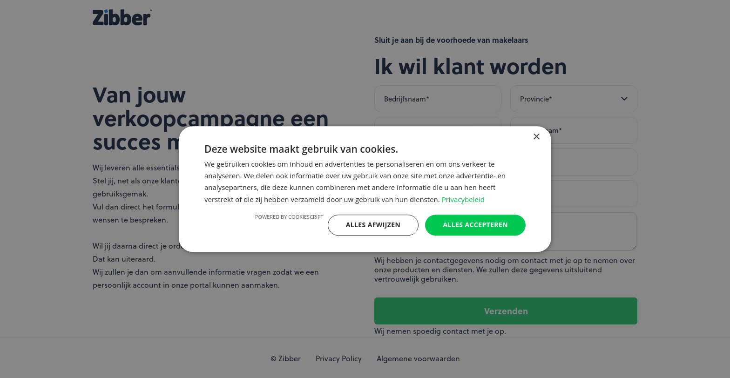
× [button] (536, 137)
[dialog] (365, 189)
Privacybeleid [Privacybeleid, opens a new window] (463, 199)
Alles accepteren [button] (475, 224)
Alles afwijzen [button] (373, 224)
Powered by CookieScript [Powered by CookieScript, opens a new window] (289, 216)
